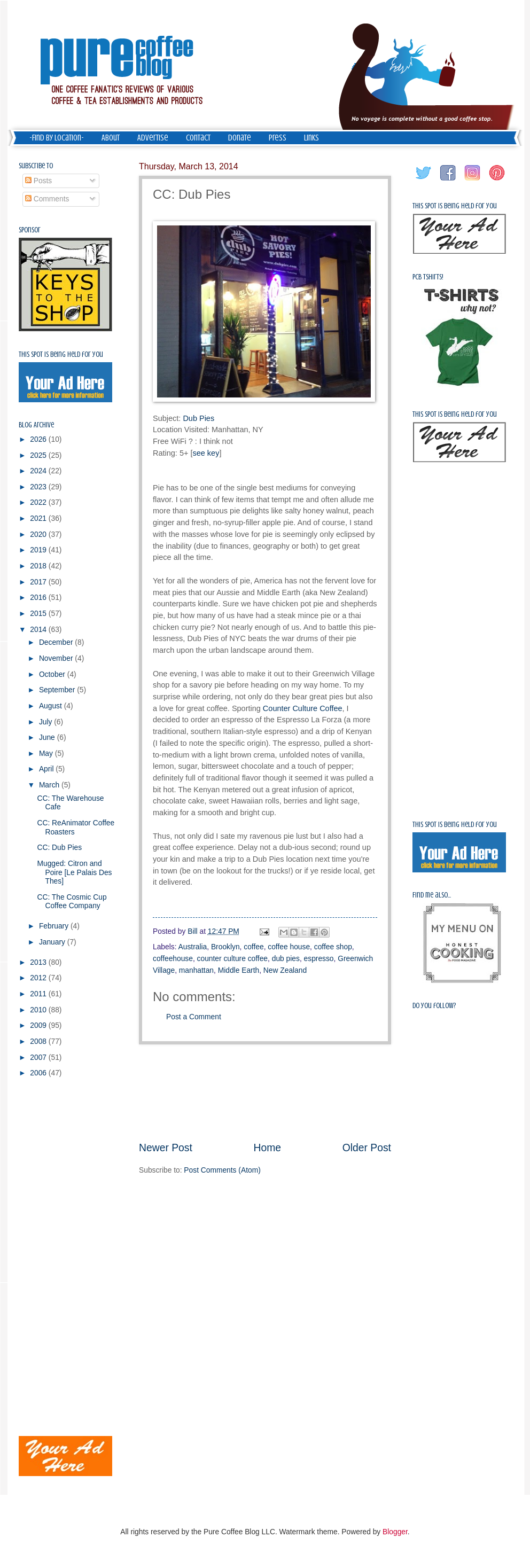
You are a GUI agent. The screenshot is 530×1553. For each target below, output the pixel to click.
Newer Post (165, 1147)
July (46, 722)
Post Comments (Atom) (222, 1170)
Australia (192, 947)
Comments (47, 199)
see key (205, 453)
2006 (39, 1073)
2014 (39, 630)
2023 (39, 487)
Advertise (152, 138)
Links (311, 138)
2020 (39, 534)
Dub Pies (198, 418)
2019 (39, 550)
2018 (39, 566)
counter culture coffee (232, 959)
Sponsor (30, 230)
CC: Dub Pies (59, 848)
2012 (39, 978)
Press (277, 138)
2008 (39, 1041)
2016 (39, 598)
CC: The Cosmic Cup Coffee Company (71, 901)
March (50, 785)
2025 (39, 455)
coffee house (289, 947)
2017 (39, 582)
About (111, 138)
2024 (39, 471)
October (53, 674)
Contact (198, 138)
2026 (39, 439)
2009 (39, 1025)
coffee (253, 947)
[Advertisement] (265, 1092)
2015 (39, 614)
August (51, 706)
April (47, 769)
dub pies (286, 959)
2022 (39, 502)
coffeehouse (173, 959)
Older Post (366, 1147)
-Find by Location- (56, 138)
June (48, 737)
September (58, 690)
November (57, 658)
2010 (39, 1010)
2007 (39, 1057)
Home (268, 1147)
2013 (39, 962)
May (47, 754)
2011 (39, 994)
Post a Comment (193, 1017)
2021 (39, 518)
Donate (239, 138)
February (55, 926)
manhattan (196, 970)
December (57, 642)
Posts (38, 181)
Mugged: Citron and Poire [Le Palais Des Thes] (74, 872)
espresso (319, 959)
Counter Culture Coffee (302, 708)
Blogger (395, 1532)
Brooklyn (225, 947)
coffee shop (333, 947)
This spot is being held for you (61, 354)
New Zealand (285, 970)
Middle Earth (238, 970)
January (53, 942)
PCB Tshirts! (427, 277)
